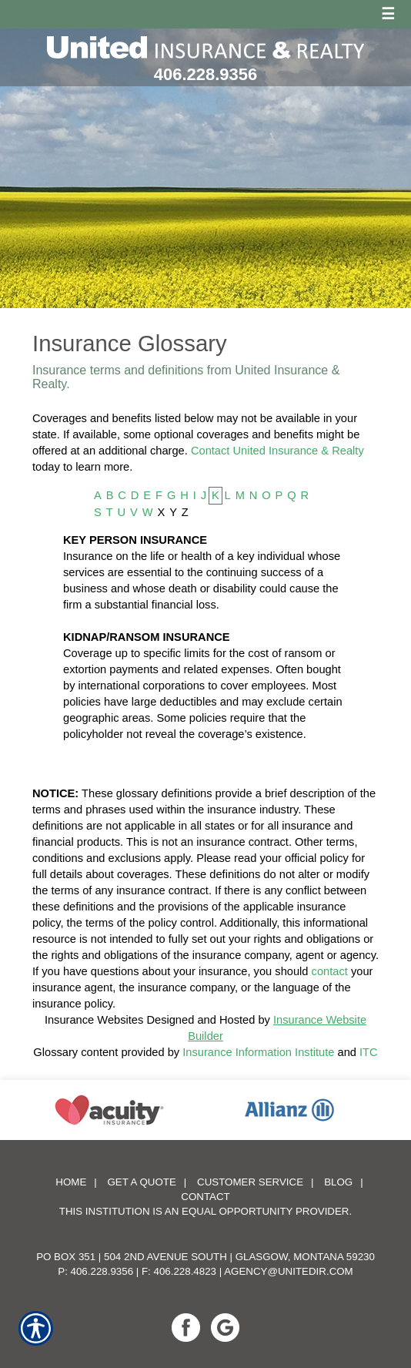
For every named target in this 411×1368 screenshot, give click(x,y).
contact (330, 971)
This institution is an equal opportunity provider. (205, 1211)
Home (70, 1182)
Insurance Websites (94, 1020)
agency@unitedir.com (288, 1271)
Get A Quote (141, 1182)
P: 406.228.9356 (95, 1271)
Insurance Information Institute (258, 1052)
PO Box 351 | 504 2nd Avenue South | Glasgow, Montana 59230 (205, 1256)
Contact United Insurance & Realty (277, 450)
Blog (338, 1182)
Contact (205, 1196)
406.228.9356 (206, 74)
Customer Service (250, 1182)
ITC (368, 1052)
